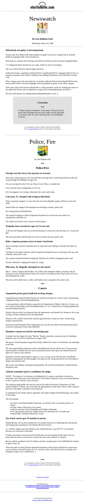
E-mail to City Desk (42, 477)
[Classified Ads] (30, 486)
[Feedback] (46, 488)
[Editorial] (48, 485)
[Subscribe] (43, 486)
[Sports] (43, 485)
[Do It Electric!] (55, 485)
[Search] (31, 129)
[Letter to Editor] (54, 486)
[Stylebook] (39, 488)
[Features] (37, 485)
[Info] (36, 129)
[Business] (31, 485)
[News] (27, 485)
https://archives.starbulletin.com (42, 500)
